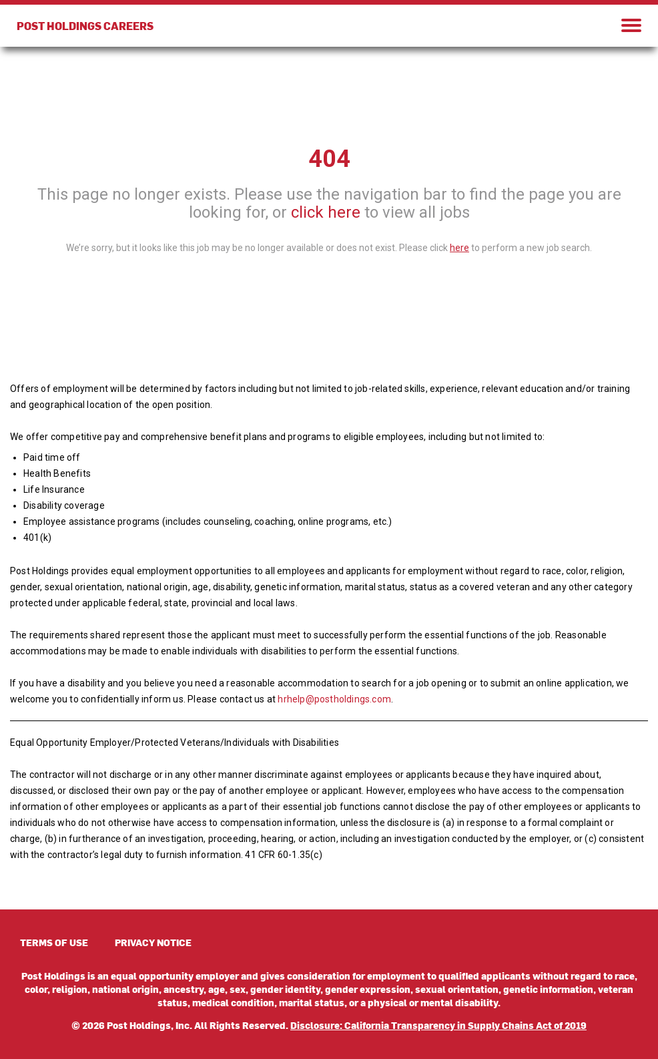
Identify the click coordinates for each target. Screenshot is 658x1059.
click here (325, 212)
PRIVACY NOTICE (153, 942)
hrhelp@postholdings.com (334, 699)
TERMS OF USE (54, 942)
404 (329, 159)
